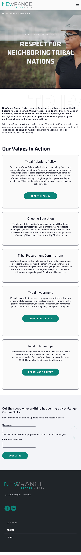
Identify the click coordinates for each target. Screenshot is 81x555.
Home (5, 13)
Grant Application (40, 318)
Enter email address (12, 439)
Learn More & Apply (40, 372)
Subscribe (15, 455)
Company (7, 425)
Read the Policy (40, 195)
